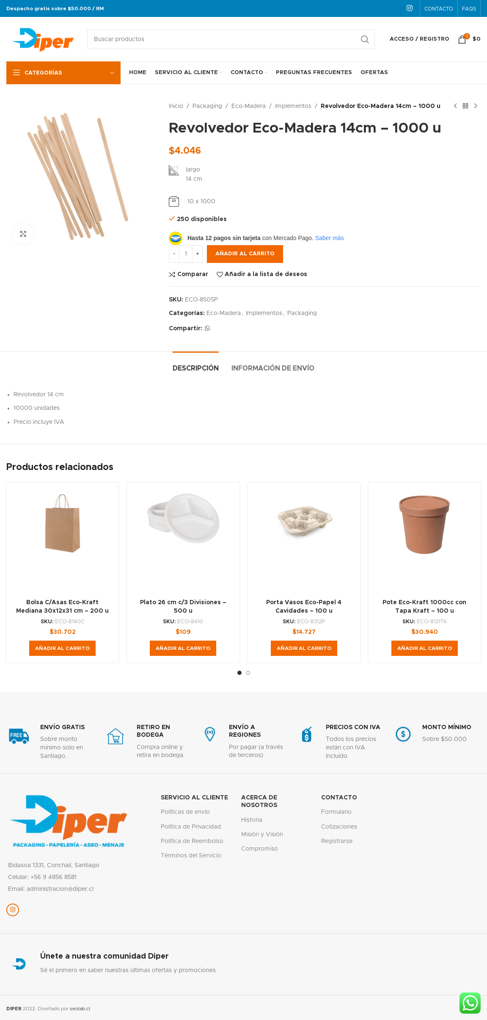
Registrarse (336, 841)
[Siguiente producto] (475, 106)
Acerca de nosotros (259, 801)
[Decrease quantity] (174, 254)
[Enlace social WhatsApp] (207, 328)
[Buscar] (231, 39)
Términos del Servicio (191, 856)
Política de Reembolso (192, 841)
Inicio (176, 106)
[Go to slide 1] (239, 673)
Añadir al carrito (245, 254)
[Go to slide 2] (248, 673)
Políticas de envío (185, 812)
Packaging (207, 106)
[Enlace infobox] (50, 742)
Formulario (336, 812)
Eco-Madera (248, 106)
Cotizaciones (339, 827)
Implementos (293, 106)
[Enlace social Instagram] (409, 8)
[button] (62, 648)
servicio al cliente (194, 798)
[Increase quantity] (197, 254)
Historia (251, 820)
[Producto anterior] (455, 106)
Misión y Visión (262, 835)
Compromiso (259, 849)
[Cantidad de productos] (185, 254)
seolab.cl (80, 1008)
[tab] (196, 364)
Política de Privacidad (191, 827)
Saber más (329, 238)
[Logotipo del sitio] (42, 39)
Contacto (339, 798)
